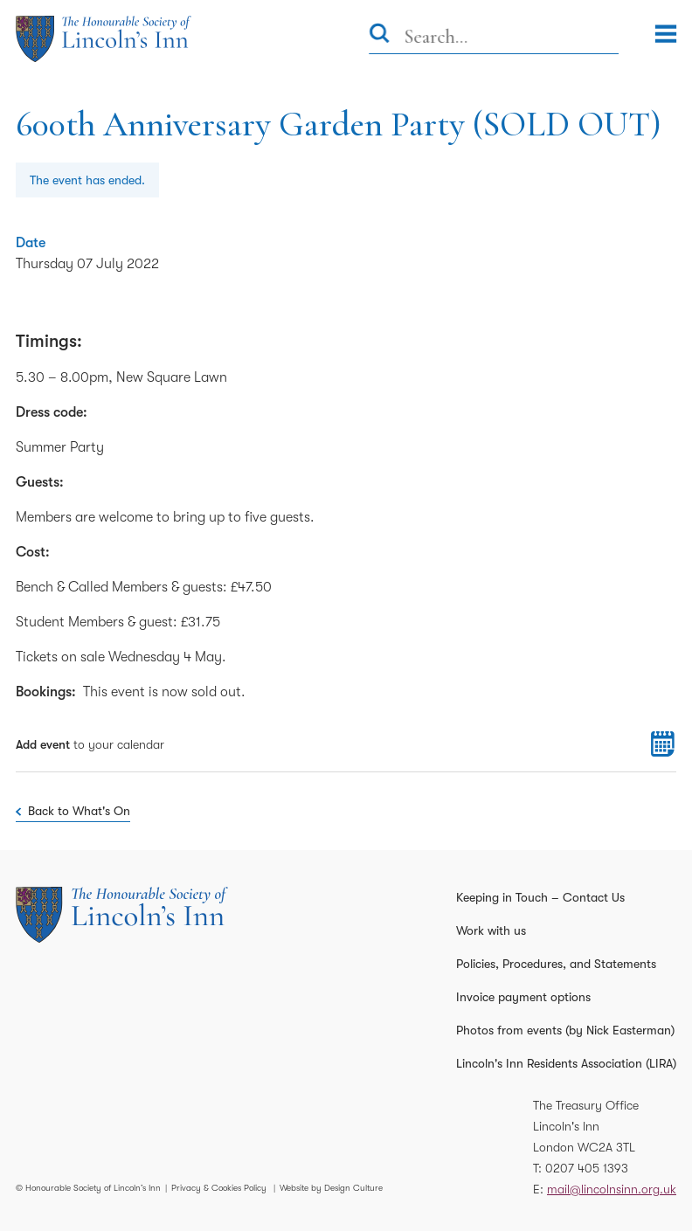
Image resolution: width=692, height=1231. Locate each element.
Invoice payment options (523, 997)
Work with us (491, 930)
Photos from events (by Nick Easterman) (565, 1030)
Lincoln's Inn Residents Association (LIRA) (566, 1063)
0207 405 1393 (586, 1168)
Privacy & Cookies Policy (218, 1188)
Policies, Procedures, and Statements (556, 964)
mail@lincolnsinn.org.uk (611, 1189)
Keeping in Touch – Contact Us (540, 897)
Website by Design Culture (331, 1188)
